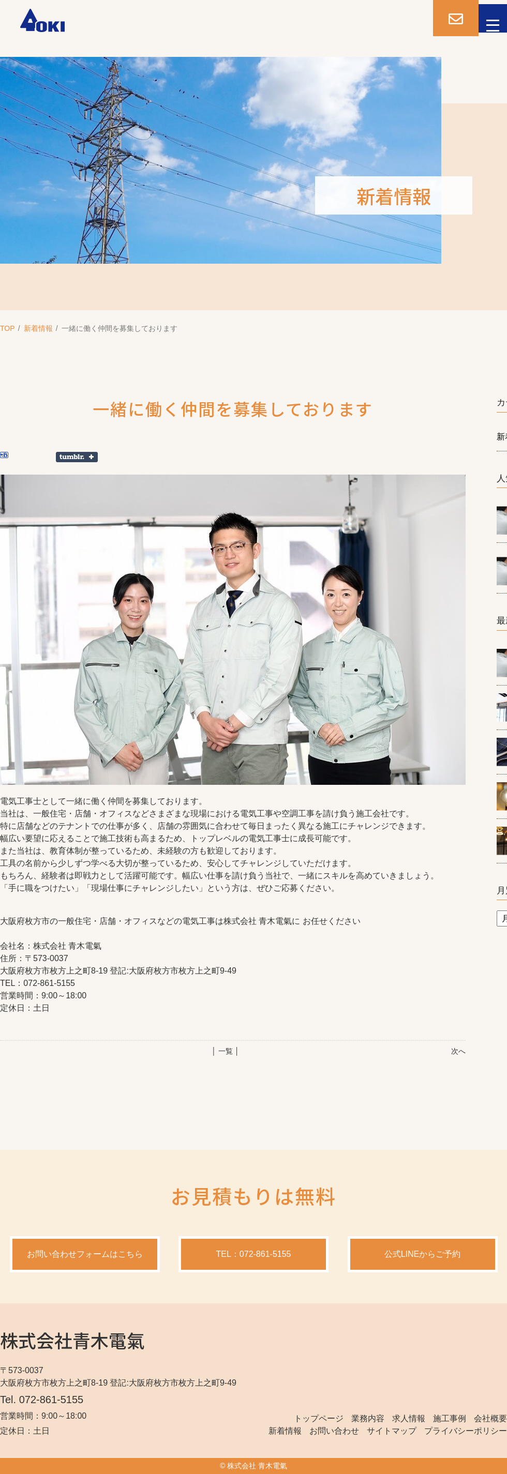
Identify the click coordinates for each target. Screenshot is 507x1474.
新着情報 (38, 328)
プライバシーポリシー (465, 1430)
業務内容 (367, 1418)
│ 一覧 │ (225, 1051)
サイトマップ (391, 1430)
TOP (7, 328)
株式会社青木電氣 (72, 1340)
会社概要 (490, 1418)
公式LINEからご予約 (422, 1254)
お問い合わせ (334, 1430)
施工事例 (449, 1418)
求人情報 (408, 1418)
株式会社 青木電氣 (257, 1466)
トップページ (319, 1418)
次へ (458, 1051)
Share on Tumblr (77, 457)
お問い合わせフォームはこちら (85, 1254)
